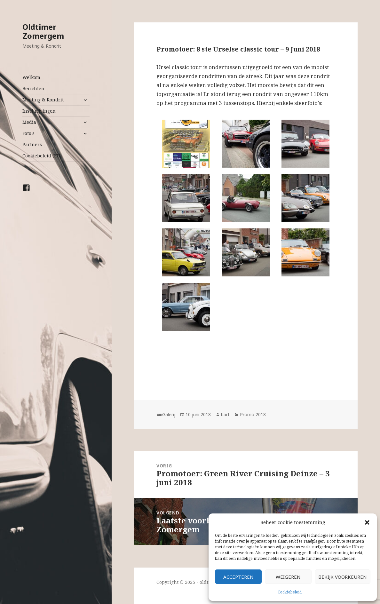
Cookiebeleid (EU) (42, 156)
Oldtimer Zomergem (43, 31)
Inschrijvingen (39, 111)
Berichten (33, 88)
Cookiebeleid (290, 592)
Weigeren (288, 577)
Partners (32, 144)
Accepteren (238, 577)
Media (29, 122)
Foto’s (28, 133)
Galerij (168, 414)
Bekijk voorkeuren (342, 577)
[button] (367, 522)
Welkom (31, 77)
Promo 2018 (253, 414)
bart (225, 414)
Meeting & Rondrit (43, 100)
